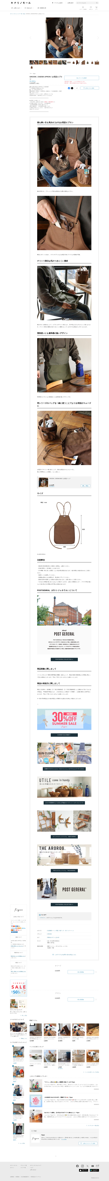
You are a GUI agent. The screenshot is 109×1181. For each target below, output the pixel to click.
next (97, 37)
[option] (64, 37)
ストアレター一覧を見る (93, 1125)
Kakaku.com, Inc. (95, 1177)
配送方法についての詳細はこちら (18, 956)
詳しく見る (24, 1015)
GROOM (49, 934)
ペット (72, 930)
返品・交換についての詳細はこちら (18, 971)
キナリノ (12, 1167)
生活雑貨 (49, 930)
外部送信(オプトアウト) (36, 1176)
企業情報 (12, 1176)
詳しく (85, 486)
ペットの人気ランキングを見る (92, 1072)
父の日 (57, 937)
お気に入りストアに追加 (89, 1143)
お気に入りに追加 (89, 88)
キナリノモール (13, 13)
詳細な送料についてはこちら (17, 945)
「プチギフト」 (43, 917)
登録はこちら (24, 1038)
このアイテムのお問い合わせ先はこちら (65, 954)
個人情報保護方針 (25, 1176)
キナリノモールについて (35, 1165)
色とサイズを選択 (82, 78)
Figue (24, 13)
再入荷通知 (81, 972)
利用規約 (17, 1176)
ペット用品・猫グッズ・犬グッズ (61, 930)
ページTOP (56, 1156)
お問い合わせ (33, 1169)
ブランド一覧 (24, 1165)
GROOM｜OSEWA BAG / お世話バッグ (59, 478)
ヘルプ (31, 1167)
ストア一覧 (19, 13)
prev (32, 37)
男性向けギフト (51, 937)
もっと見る (22, 1143)
